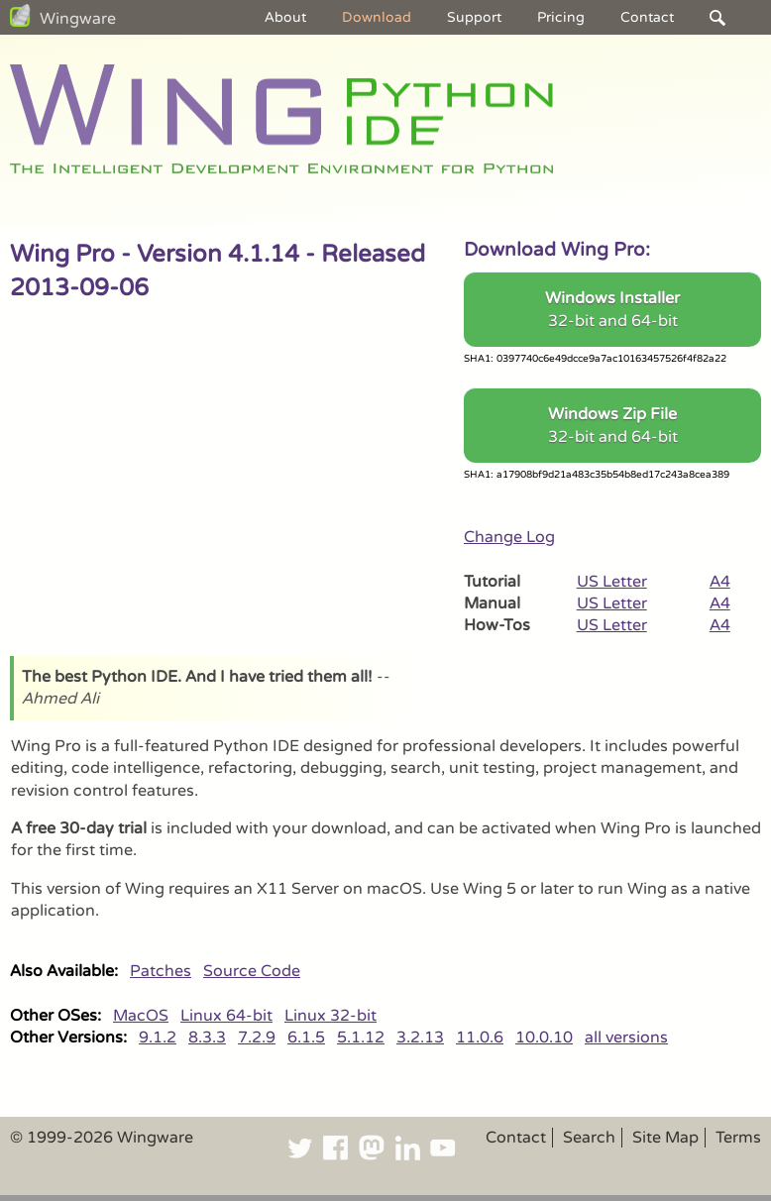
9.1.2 (157, 1037)
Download (376, 17)
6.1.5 (306, 1037)
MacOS (140, 1016)
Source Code (251, 971)
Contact (647, 17)
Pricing (561, 17)
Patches (160, 971)
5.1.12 (361, 1037)
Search (589, 1137)
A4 (720, 582)
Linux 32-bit (330, 1016)
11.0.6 (479, 1037)
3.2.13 (420, 1037)
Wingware (78, 19)
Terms (738, 1137)
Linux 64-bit (226, 1016)
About (285, 17)
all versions (626, 1037)
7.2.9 (256, 1037)
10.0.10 (544, 1037)
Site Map (665, 1137)
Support (474, 17)
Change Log (509, 537)
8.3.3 (207, 1037)
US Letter (612, 582)
